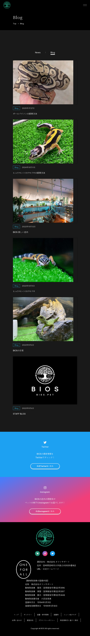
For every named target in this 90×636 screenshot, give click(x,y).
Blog (53, 52)
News (37, 52)
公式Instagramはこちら (45, 511)
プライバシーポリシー (47, 620)
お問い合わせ (17, 620)
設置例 (56, 615)
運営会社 (30, 620)
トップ (16, 615)
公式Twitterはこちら (45, 466)
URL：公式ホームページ (48, 569)
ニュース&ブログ (70, 615)
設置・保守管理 (43, 615)
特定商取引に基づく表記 (69, 620)
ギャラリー (28, 615)
